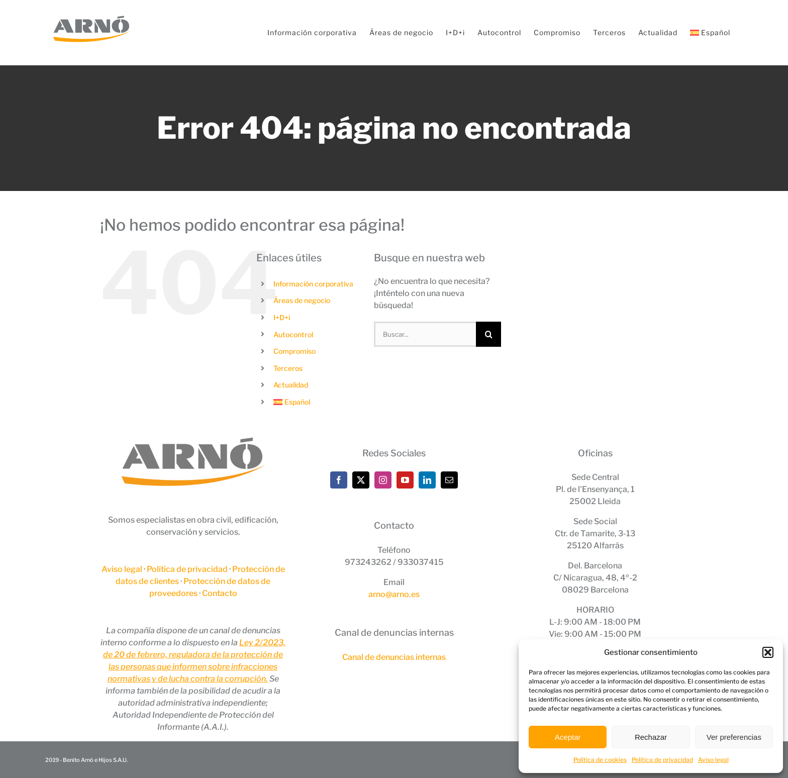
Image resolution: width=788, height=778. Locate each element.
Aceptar (568, 737)
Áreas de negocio (301, 300)
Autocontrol (293, 334)
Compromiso (294, 351)
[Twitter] (360, 480)
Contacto (219, 593)
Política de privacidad (662, 759)
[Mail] (449, 480)
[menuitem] (710, 32)
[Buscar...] (425, 334)
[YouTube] (405, 480)
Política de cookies (600, 759)
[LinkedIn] (427, 480)
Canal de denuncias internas (394, 657)
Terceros (288, 368)
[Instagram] (382, 480)
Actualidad (290, 384)
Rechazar (651, 737)
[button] (768, 652)
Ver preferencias (734, 737)
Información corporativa (313, 283)
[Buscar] (488, 334)
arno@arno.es (394, 594)
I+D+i (281, 317)
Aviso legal (713, 759)
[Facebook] (338, 480)
